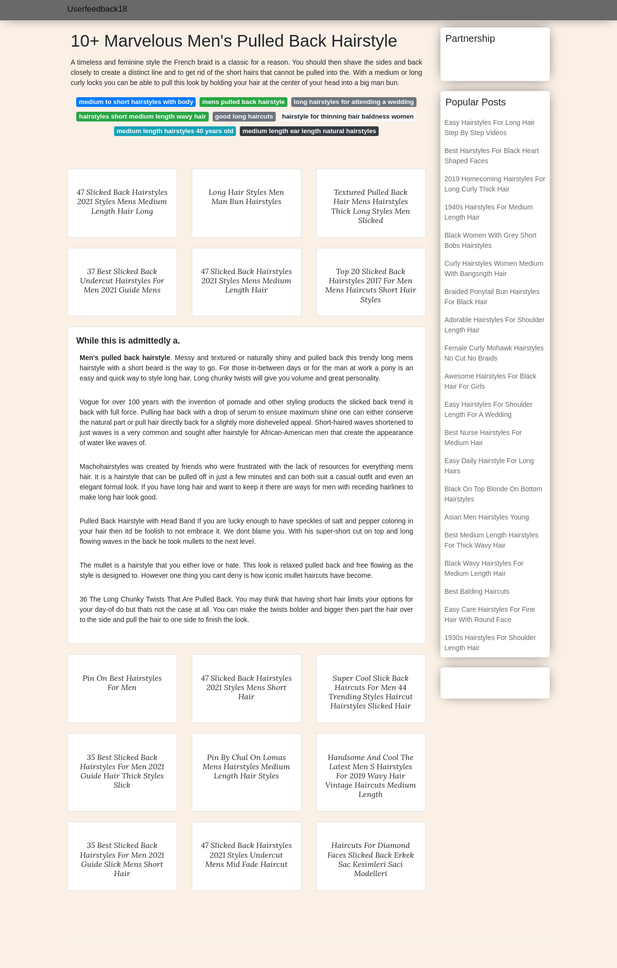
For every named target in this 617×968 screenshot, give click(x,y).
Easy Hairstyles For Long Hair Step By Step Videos (490, 128)
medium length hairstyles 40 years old (175, 131)
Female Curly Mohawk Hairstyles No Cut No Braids (494, 353)
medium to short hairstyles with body (136, 101)
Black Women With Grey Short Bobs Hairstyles (491, 240)
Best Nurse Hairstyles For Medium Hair (483, 438)
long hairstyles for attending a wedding (354, 101)
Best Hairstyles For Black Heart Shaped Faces (492, 156)
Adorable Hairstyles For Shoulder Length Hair (495, 325)
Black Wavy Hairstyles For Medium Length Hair (484, 568)
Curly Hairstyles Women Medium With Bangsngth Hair (494, 268)
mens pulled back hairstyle (243, 101)
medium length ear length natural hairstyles (309, 131)
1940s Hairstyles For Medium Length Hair (489, 212)
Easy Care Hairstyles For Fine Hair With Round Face (490, 614)
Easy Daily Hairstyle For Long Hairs (489, 466)
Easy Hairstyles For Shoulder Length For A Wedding (489, 409)
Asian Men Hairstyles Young (487, 517)
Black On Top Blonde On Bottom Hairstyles (493, 494)
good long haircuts (244, 116)
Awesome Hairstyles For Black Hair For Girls (491, 381)
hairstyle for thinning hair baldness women (348, 116)
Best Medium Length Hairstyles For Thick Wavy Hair (492, 540)
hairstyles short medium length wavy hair (142, 116)
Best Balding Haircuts (477, 591)
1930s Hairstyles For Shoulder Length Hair (490, 643)
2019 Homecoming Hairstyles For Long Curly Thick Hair (495, 184)
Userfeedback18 (97, 9)
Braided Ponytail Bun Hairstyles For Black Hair (492, 297)
